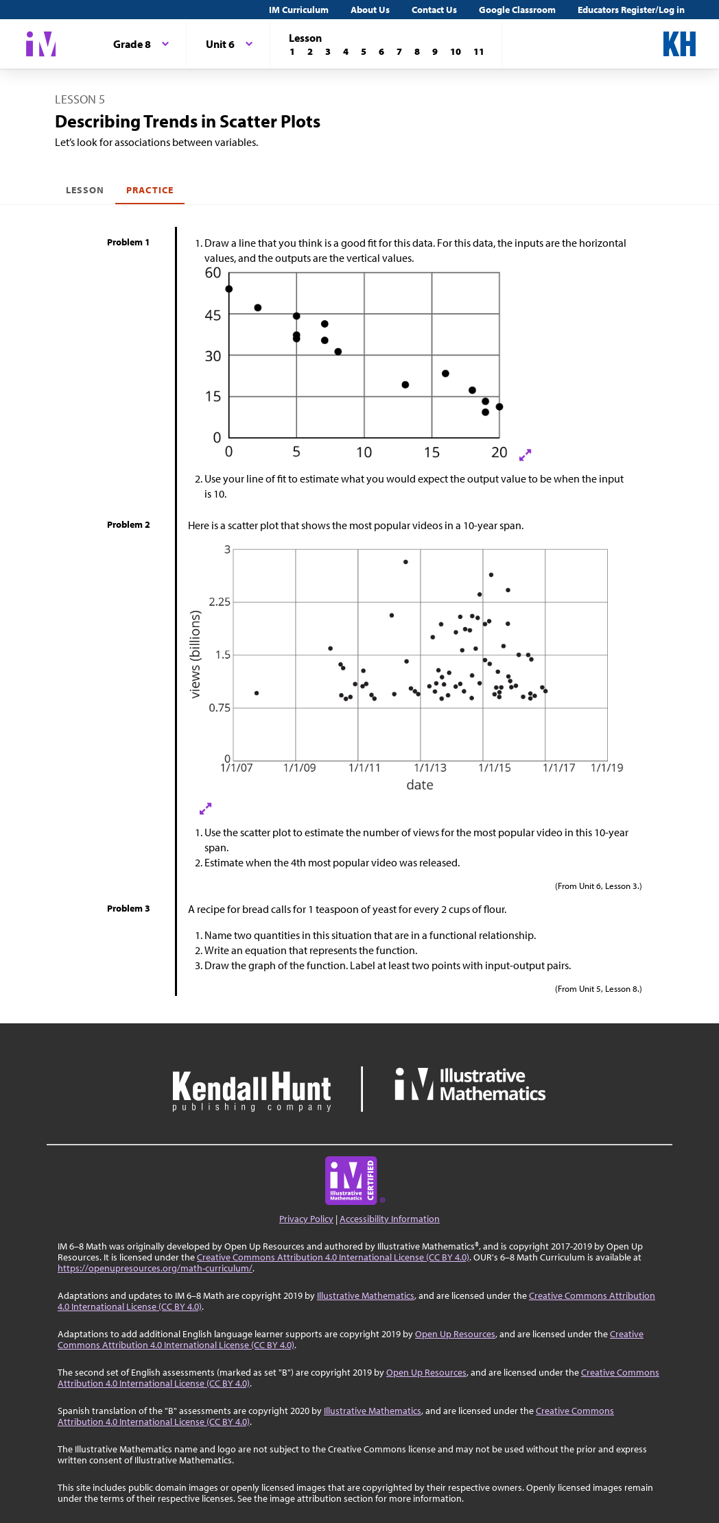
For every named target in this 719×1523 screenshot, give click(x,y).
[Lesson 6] (381, 51)
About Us (370, 9)
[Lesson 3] (328, 51)
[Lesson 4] (346, 51)
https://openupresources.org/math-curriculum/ (155, 1268)
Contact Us (434, 9)
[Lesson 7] (399, 51)
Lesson (85, 190)
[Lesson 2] (310, 51)
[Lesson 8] (417, 51)
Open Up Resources (455, 1334)
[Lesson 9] (435, 51)
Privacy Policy (306, 1219)
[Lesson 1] (292, 51)
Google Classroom (517, 9)
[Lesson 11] (479, 51)
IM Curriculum (299, 9)
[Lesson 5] (364, 51)
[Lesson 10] (455, 51)
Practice (149, 190)
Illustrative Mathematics (365, 1295)
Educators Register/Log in (631, 9)
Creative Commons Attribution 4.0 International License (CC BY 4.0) (333, 1257)
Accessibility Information (390, 1219)
